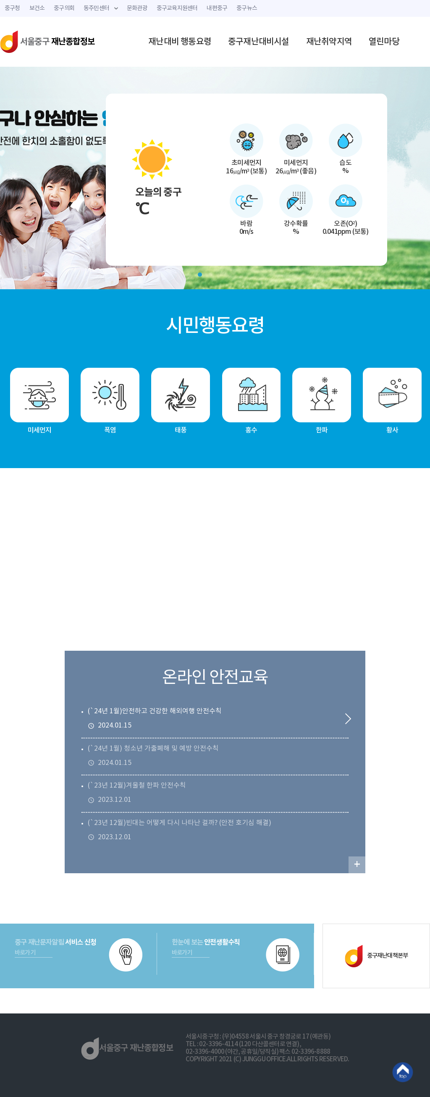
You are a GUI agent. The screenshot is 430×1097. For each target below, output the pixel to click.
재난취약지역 (329, 42)
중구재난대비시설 (258, 42)
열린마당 (384, 42)
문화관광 (137, 8)
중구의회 (64, 8)
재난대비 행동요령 (179, 42)
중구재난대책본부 (376, 956)
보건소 (37, 8)
